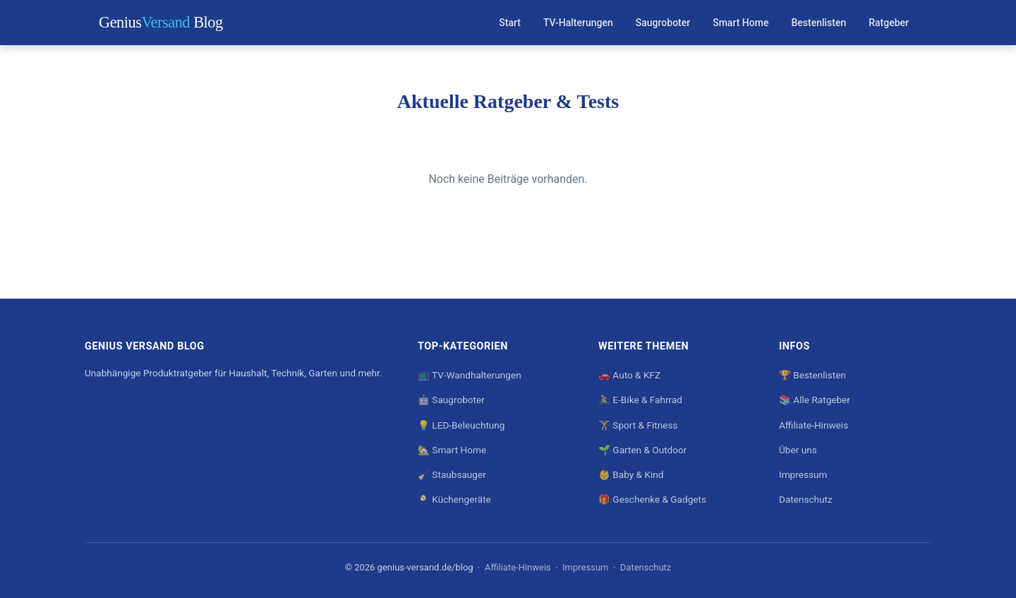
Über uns (798, 449)
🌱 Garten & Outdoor (642, 449)
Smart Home (740, 22)
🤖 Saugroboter (451, 399)
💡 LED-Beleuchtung (461, 425)
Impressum (803, 474)
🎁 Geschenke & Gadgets (652, 499)
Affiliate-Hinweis (813, 425)
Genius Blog (161, 22)
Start (510, 22)
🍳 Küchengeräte (454, 499)
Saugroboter (663, 22)
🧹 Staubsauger (452, 474)
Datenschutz (806, 499)
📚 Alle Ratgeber (814, 399)
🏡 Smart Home (452, 449)
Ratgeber (889, 22)
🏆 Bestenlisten (812, 375)
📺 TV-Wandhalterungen (469, 375)
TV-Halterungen (578, 22)
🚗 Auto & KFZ (629, 375)
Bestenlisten (818, 22)
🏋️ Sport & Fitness (637, 425)
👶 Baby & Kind (630, 474)
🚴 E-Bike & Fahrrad (640, 399)
